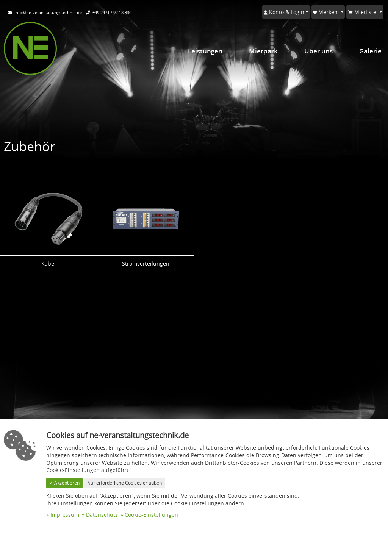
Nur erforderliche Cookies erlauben (124, 483)
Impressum (64, 514)
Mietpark (263, 51)
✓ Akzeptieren (64, 483)
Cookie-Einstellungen (151, 514)
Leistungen (205, 51)
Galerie (370, 51)
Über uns (318, 51)
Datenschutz (102, 514)
